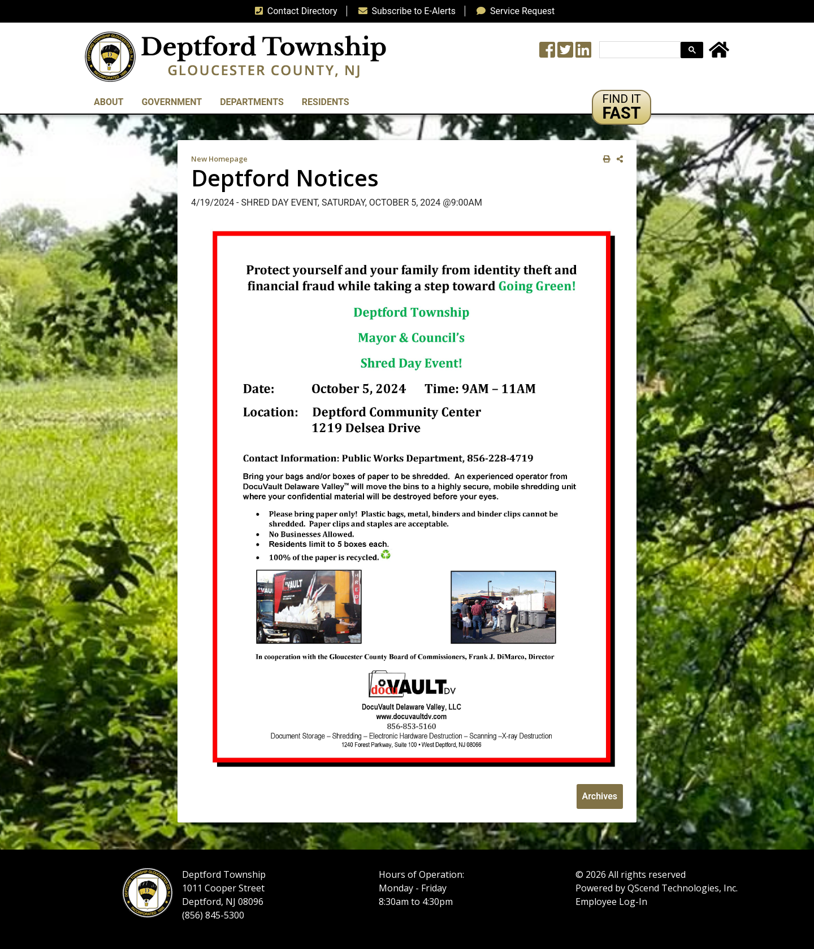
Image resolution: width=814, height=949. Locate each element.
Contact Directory (293, 11)
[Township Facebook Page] (547, 53)
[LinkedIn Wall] (583, 53)
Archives (599, 796)
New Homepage (219, 159)
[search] (639, 50)
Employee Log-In (611, 901)
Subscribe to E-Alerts (405, 11)
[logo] (235, 56)
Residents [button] (325, 102)
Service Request (513, 11)
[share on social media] (617, 159)
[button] (621, 107)
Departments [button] (252, 102)
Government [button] (171, 102)
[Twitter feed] (565, 53)
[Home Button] (719, 53)
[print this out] (604, 159)
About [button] (108, 102)
